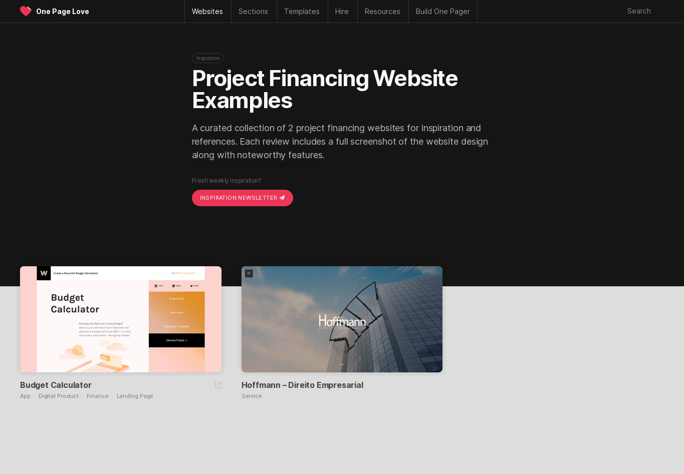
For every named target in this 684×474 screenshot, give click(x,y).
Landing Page (135, 396)
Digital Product (59, 396)
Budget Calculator (56, 385)
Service (252, 396)
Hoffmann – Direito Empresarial (302, 385)
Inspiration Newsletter (242, 197)
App (25, 396)
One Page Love (62, 11)
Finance (97, 396)
